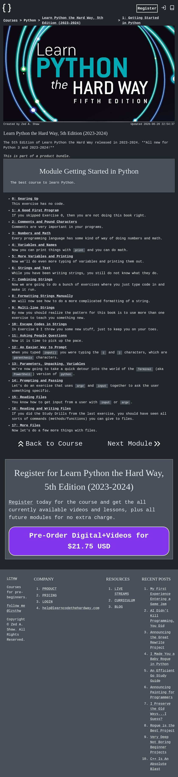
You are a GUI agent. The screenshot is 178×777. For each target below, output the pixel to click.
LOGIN (47, 602)
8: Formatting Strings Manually (42, 296)
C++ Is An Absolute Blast (159, 764)
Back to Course (49, 444)
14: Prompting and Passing (37, 380)
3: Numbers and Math (31, 233)
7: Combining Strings (32, 279)
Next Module (135, 444)
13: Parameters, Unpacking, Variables (48, 364)
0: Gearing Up (25, 199)
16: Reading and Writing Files (41, 408)
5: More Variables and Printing (42, 256)
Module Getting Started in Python (89, 171)
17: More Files (26, 425)
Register (147, 8)
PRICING (49, 595)
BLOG (119, 607)
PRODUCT (49, 589)
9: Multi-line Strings (33, 307)
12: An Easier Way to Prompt (39, 347)
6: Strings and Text (31, 268)
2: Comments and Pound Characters (44, 222)
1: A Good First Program (35, 210)
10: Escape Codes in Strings (39, 324)
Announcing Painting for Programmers (162, 692)
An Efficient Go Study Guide (162, 675)
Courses (10, 20)
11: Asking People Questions (39, 335)
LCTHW (12, 578)
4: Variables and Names (34, 245)
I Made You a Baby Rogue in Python (162, 659)
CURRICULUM (125, 600)
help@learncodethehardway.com (70, 608)
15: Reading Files (29, 397)
